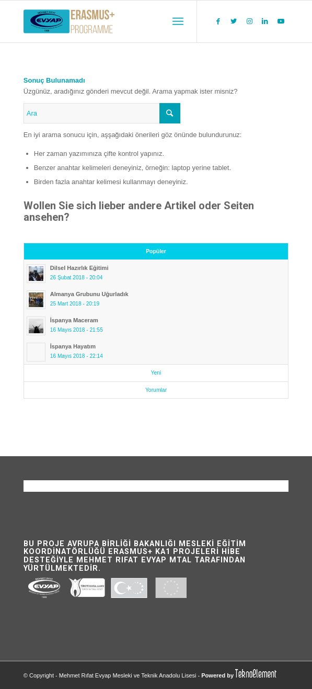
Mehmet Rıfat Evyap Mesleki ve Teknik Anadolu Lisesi (128, 675)
